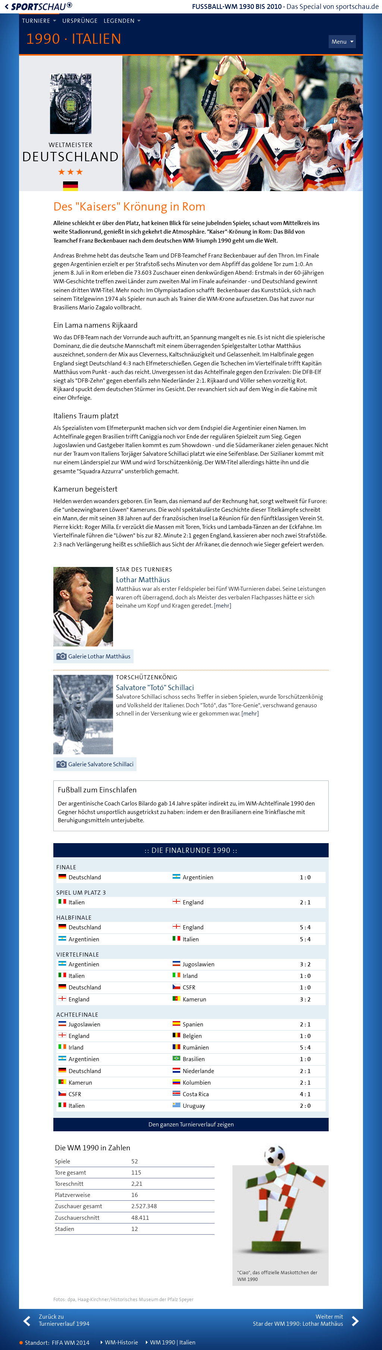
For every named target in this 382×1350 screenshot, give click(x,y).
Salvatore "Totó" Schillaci (155, 687)
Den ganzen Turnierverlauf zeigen (191, 1124)
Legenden (119, 20)
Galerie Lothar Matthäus (99, 656)
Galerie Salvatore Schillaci (101, 764)
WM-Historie (121, 1342)
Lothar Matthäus (143, 579)
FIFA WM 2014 (71, 1343)
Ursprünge (80, 20)
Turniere (36, 20)
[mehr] (222, 605)
